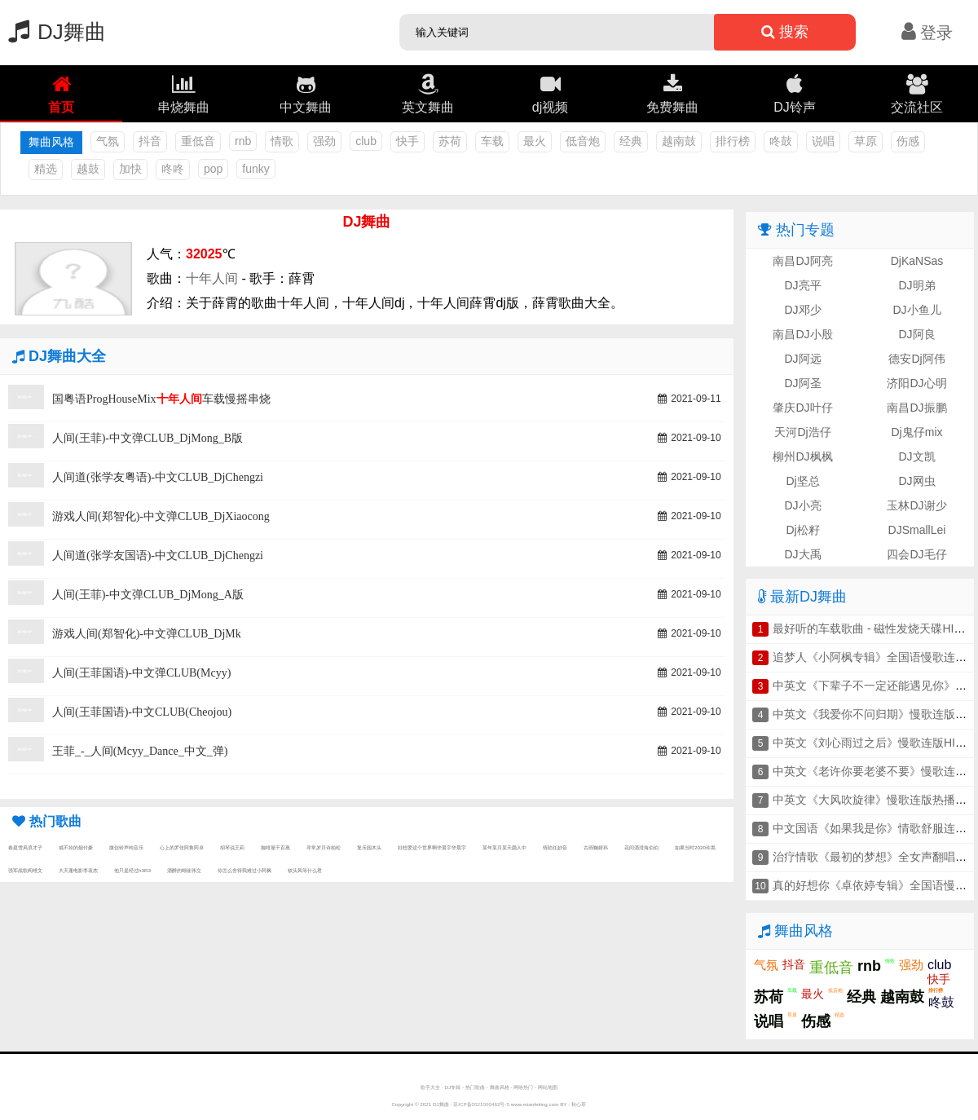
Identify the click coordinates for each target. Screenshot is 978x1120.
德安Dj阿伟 (916, 358)
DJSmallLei (917, 529)
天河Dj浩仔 (802, 432)
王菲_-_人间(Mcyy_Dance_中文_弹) (139, 751)
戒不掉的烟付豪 (76, 847)
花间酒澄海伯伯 (641, 847)
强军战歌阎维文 (25, 870)
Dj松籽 (802, 529)
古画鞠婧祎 (596, 847)
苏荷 (449, 141)
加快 (130, 168)
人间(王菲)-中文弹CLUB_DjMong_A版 (148, 595)
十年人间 (212, 278)
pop (213, 168)
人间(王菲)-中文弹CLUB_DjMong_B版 (147, 438)
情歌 (282, 141)
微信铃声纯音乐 (126, 847)
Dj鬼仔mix (917, 432)
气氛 (107, 141)
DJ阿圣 (802, 383)
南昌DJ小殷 (802, 334)
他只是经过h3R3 (132, 870)
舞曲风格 (499, 1087)
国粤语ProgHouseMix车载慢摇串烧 (161, 399)
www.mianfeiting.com (535, 1104)
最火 (534, 141)
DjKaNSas (917, 260)
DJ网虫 (916, 480)
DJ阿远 (802, 358)
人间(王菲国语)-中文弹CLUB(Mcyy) (141, 673)
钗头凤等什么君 (305, 870)
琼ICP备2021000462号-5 (481, 1104)
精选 (45, 168)
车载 (492, 141)
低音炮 (583, 141)
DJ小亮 (802, 505)
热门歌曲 (475, 1087)
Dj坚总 (802, 480)
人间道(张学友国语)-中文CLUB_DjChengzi (157, 555)
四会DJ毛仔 (916, 554)
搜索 (784, 32)
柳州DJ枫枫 (802, 456)
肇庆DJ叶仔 (802, 407)
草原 (865, 141)
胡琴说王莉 (232, 847)
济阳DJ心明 (916, 383)
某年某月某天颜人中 (504, 847)
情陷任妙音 (555, 847)
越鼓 (88, 168)
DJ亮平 (802, 285)
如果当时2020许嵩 (695, 847)
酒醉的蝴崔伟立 (184, 870)
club (366, 141)
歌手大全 (430, 1087)
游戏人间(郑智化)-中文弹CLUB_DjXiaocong (161, 516)
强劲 (324, 141)
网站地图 (547, 1087)
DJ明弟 (916, 285)
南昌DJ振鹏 (916, 407)
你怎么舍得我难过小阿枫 (244, 870)
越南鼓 (679, 141)
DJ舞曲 (53, 32)
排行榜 (733, 141)
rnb (243, 141)
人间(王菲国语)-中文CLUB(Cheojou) (141, 712)
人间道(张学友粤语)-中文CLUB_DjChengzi (157, 477)
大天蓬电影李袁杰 (78, 870)
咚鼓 (780, 141)
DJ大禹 (802, 554)
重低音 (198, 141)
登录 (927, 33)
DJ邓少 (802, 309)
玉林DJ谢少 (916, 505)
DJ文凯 (916, 456)
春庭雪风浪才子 (25, 847)
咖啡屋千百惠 (275, 847)
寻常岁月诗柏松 (323, 847)
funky (255, 168)
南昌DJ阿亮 (802, 260)
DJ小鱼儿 (916, 309)
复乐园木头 (369, 847)
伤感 (907, 141)
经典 (630, 141)
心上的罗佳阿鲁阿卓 (182, 847)
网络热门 (523, 1087)
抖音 (150, 141)
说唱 (823, 141)
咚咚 (172, 168)
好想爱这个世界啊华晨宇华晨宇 (432, 847)
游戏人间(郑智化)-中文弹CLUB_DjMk (146, 634)
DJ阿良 (916, 334)
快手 (407, 141)
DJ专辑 (453, 1087)
